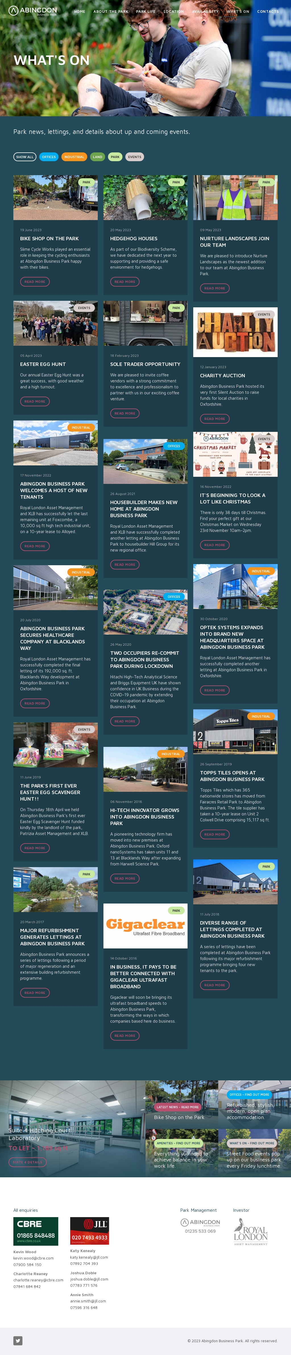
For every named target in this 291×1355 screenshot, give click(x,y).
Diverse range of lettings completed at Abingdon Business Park (232, 929)
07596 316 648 (83, 1307)
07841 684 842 (27, 1286)
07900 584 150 (27, 1264)
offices (174, 446)
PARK (115, 157)
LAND (97, 157)
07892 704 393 (84, 1263)
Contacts (268, 11)
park (86, 182)
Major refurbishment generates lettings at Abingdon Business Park (52, 936)
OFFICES (49, 157)
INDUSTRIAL (74, 157)
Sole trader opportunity (145, 364)
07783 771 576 (83, 1285)
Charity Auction (222, 375)
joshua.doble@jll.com (89, 1279)
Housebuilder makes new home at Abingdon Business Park (144, 508)
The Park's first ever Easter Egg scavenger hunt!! (50, 792)
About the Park (110, 11)
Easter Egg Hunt (43, 364)
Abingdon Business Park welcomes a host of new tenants (54, 490)
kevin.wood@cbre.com (33, 1257)
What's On (238, 11)
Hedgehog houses (134, 238)
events (84, 308)
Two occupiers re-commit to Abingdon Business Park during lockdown (145, 659)
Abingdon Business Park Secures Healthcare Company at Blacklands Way (52, 638)
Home (80, 11)
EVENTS (134, 157)
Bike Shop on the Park (49, 238)
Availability (205, 11)
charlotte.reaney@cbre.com (38, 1279)
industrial (81, 427)
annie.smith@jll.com (88, 1300)
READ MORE (34, 281)
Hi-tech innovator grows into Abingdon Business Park (145, 816)
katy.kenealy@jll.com (89, 1257)
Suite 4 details (27, 1162)
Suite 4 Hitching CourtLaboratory (39, 1133)
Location (174, 11)
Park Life (145, 11)
